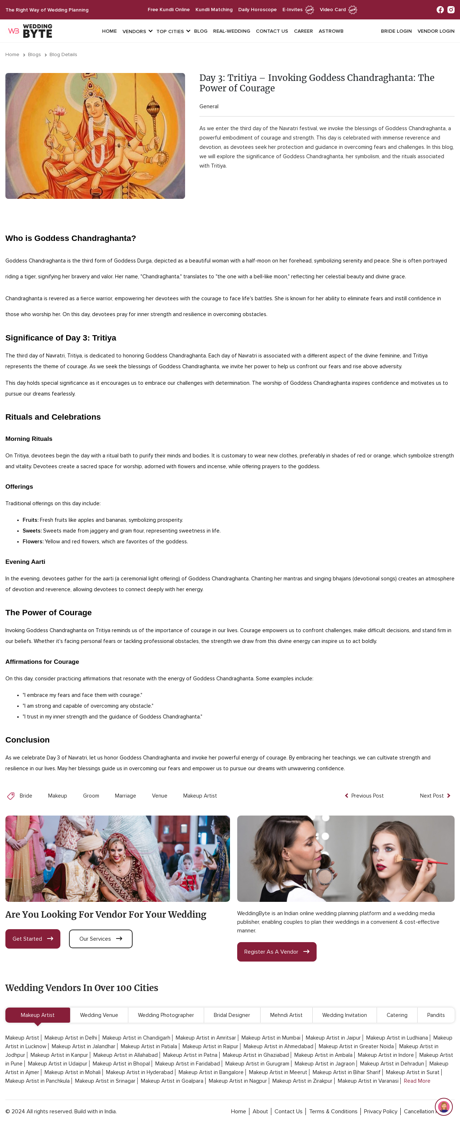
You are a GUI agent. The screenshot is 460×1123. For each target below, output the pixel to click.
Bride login (396, 31)
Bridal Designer (232, 1015)
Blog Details (63, 54)
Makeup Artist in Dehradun (392, 1063)
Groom (91, 796)
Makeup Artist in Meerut (278, 1072)
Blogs (34, 54)
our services (100, 938)
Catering (397, 1015)
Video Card (338, 9)
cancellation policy (427, 1111)
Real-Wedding (231, 31)
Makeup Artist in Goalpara (172, 1081)
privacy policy (380, 1111)
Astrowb (331, 31)
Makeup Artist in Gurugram (257, 1063)
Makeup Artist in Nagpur (238, 1081)
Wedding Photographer (166, 1015)
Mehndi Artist (286, 1015)
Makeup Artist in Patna (190, 1055)
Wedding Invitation (344, 1015)
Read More (417, 1081)
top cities (170, 31)
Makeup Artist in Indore (386, 1055)
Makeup (57, 796)
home (238, 1111)
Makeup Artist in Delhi (71, 1038)
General (208, 106)
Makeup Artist (200, 796)
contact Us (289, 1111)
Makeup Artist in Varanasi (368, 1081)
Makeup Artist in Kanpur (59, 1055)
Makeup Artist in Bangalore (211, 1072)
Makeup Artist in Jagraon (325, 1063)
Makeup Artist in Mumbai (271, 1038)
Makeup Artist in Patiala (149, 1046)
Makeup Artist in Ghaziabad (256, 1055)
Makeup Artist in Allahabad (125, 1055)
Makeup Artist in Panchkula (37, 1081)
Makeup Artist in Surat (413, 1072)
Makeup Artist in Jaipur (333, 1038)
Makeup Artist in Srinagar (105, 1081)
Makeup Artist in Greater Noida (356, 1046)
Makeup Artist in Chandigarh (136, 1038)
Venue (159, 796)
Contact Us (272, 31)
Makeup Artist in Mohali (73, 1072)
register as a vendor (276, 951)
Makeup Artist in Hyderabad (139, 1072)
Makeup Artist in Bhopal (121, 1063)
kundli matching (214, 9)
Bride (26, 796)
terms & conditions (333, 1111)
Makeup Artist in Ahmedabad (278, 1046)
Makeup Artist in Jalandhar (83, 1046)
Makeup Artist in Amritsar (206, 1038)
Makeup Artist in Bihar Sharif (347, 1072)
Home (109, 31)
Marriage (125, 796)
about (260, 1111)
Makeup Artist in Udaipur (57, 1063)
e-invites (298, 9)
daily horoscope (257, 9)
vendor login (436, 31)
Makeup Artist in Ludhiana (397, 1038)
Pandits (436, 1015)
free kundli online (169, 9)
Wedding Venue (99, 1015)
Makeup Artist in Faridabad (187, 1063)
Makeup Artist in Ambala (323, 1055)
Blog (200, 31)
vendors (134, 31)
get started (33, 938)
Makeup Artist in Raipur (210, 1046)
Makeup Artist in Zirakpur (302, 1081)
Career (303, 31)
